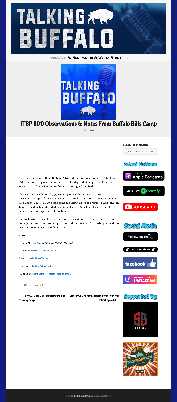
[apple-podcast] (144, 181)
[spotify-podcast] (144, 197)
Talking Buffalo (82, 396)
